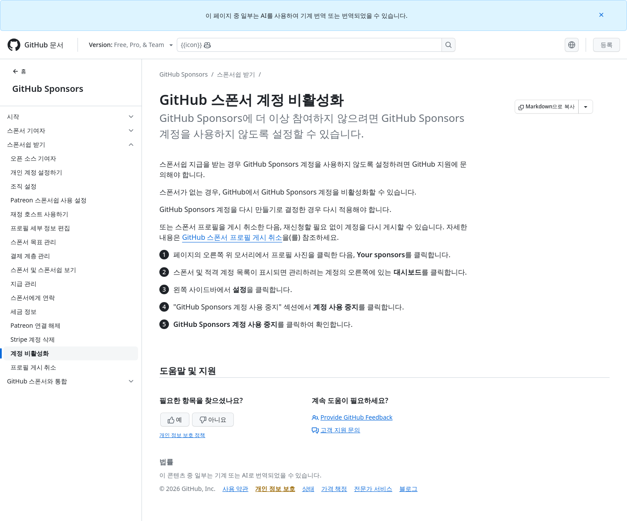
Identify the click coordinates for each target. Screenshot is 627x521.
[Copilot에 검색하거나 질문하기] (316, 45)
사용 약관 (235, 488)
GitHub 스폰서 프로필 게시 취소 (232, 237)
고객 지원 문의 (336, 430)
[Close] (602, 14)
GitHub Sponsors (47, 88)
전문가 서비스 (373, 488)
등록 (606, 44)
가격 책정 (334, 488)
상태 (308, 488)
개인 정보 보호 (275, 488)
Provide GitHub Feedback (352, 417)
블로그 (408, 488)
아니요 (212, 419)
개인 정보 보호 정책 (182, 435)
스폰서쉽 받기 (236, 74)
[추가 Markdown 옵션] (585, 107)
